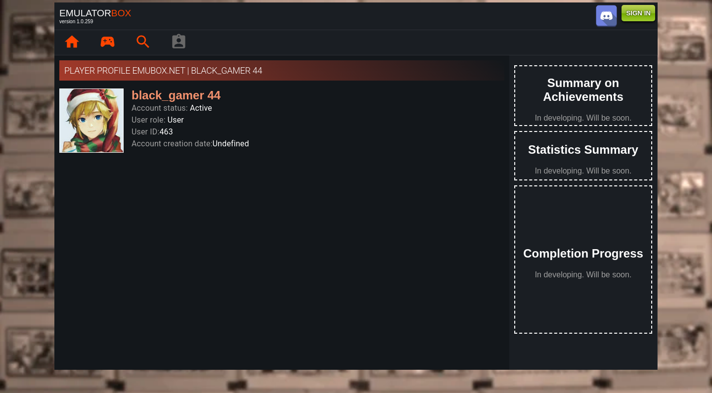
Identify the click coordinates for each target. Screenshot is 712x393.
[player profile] (178, 42)
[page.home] (71, 42)
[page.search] (143, 42)
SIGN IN (638, 13)
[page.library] (107, 42)
